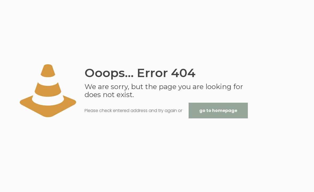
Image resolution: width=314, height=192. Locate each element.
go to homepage (218, 110)
